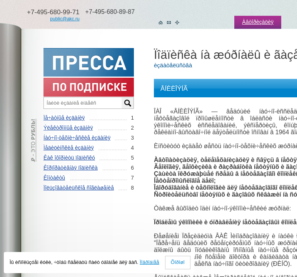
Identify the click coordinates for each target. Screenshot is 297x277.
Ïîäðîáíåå (149, 262)
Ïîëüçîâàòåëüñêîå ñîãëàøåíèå (78, 188)
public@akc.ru (64, 19)
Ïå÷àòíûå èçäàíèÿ (64, 118)
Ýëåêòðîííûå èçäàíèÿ (68, 128)
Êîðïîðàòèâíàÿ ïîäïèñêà (70, 168)
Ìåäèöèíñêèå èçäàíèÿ (68, 148)
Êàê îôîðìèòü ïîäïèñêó (69, 158)
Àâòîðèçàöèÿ (258, 22)
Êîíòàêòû (54, 178)
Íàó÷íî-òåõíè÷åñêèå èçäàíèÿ (76, 138)
